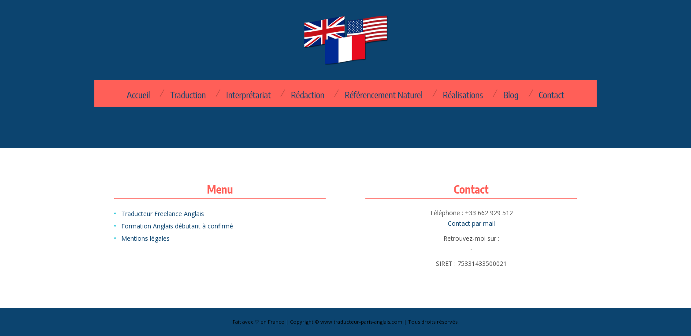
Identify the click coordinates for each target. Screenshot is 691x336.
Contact (552, 95)
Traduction (188, 95)
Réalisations (463, 95)
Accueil (138, 95)
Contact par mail (471, 223)
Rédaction (307, 95)
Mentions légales (145, 238)
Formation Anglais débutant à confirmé (177, 226)
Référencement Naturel (384, 95)
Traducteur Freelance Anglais (162, 213)
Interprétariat (248, 95)
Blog (511, 95)
